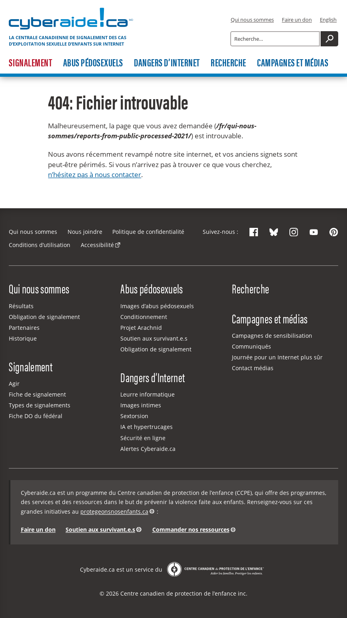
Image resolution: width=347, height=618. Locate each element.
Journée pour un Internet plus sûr (277, 357)
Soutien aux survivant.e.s (153, 338)
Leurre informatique (147, 394)
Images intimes (140, 405)
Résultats (21, 306)
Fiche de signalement (37, 394)
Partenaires (24, 327)
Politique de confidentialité (148, 231)
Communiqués (251, 346)
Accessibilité (97, 245)
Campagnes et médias (292, 63)
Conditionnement (143, 317)
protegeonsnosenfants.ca (114, 511)
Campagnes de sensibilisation (272, 335)
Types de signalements (39, 405)
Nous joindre (85, 231)
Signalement (30, 63)
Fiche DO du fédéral (35, 416)
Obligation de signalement (44, 317)
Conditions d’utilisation (39, 245)
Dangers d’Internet (166, 63)
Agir (14, 383)
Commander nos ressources (190, 529)
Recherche (228, 63)
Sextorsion (134, 416)
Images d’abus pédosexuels (157, 306)
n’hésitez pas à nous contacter (94, 174)
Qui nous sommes (252, 19)
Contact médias (252, 368)
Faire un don (297, 19)
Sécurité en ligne (143, 438)
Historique (23, 338)
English (328, 19)
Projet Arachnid (141, 327)
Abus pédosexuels (93, 63)
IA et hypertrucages (146, 427)
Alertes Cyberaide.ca (147, 449)
